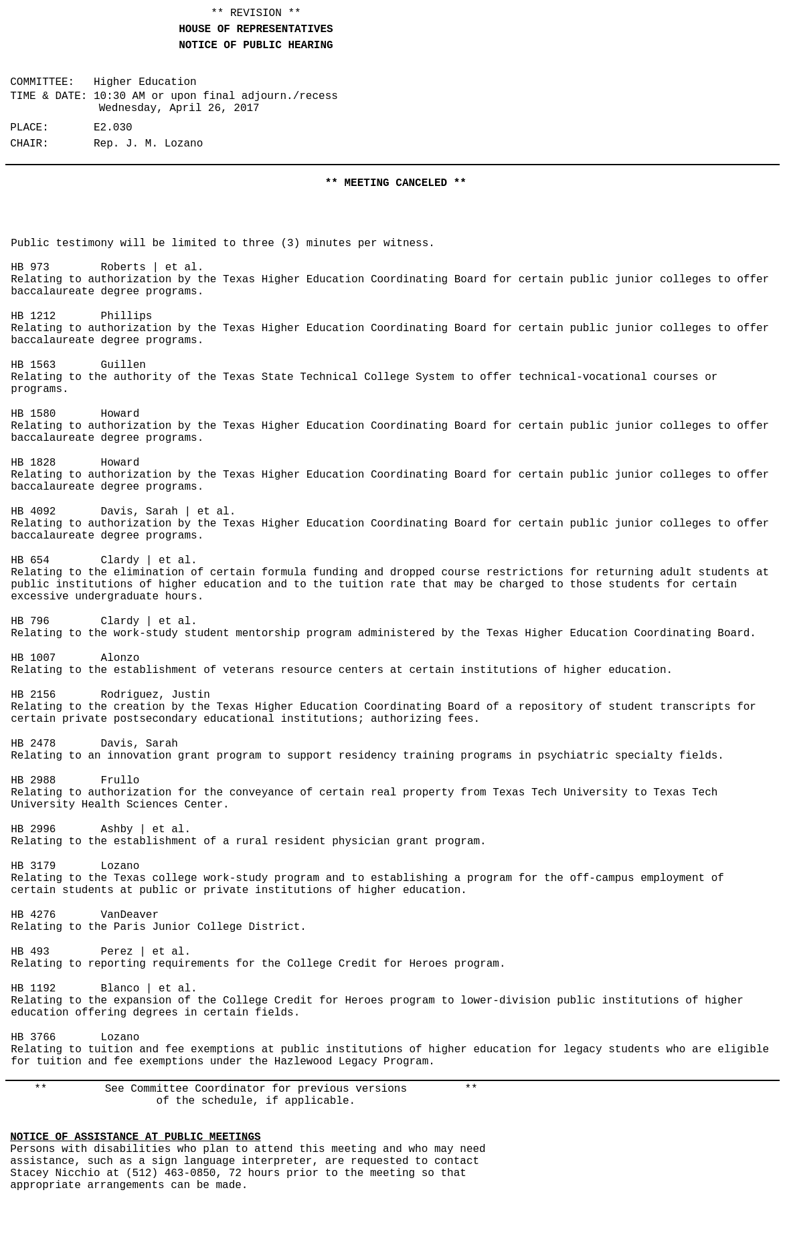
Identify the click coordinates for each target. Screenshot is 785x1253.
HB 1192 (33, 989)
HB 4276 (33, 915)
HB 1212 (33, 316)
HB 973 (30, 268)
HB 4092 (33, 512)
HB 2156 (33, 695)
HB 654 (30, 561)
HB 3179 (33, 866)
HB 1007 (33, 658)
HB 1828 (33, 463)
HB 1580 (33, 414)
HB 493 (30, 952)
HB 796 (30, 621)
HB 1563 (33, 365)
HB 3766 (33, 1038)
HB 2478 (33, 744)
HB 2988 (33, 781)
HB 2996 (33, 830)
